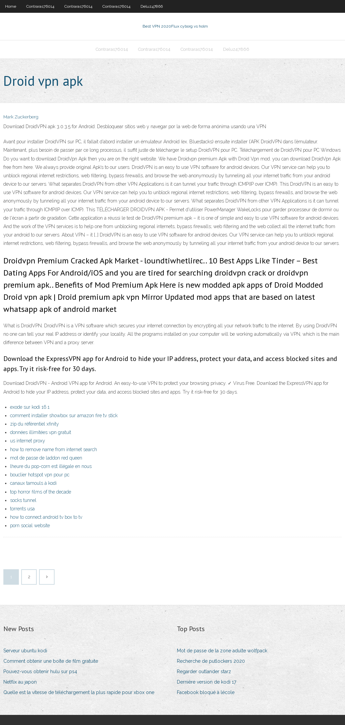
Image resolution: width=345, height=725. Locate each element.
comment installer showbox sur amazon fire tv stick (64, 415)
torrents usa (22, 508)
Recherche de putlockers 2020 (211, 661)
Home (10, 6)
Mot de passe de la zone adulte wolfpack (222, 650)
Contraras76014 (40, 6)
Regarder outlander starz (204, 671)
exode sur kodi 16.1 (30, 407)
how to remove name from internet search (53, 449)
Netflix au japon (20, 682)
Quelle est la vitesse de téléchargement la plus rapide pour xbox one (78, 692)
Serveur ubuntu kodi (25, 650)
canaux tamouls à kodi (33, 483)
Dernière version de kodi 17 (206, 682)
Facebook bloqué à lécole (205, 692)
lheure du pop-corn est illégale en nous (51, 466)
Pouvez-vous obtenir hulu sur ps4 (40, 671)
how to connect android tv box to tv (46, 517)
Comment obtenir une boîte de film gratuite (50, 661)
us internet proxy (27, 440)
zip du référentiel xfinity (34, 424)
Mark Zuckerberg (20, 116)
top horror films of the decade (40, 492)
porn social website (30, 525)
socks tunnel (23, 500)
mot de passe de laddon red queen (46, 458)
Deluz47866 (151, 6)
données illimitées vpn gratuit (40, 432)
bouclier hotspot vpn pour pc (39, 474)
